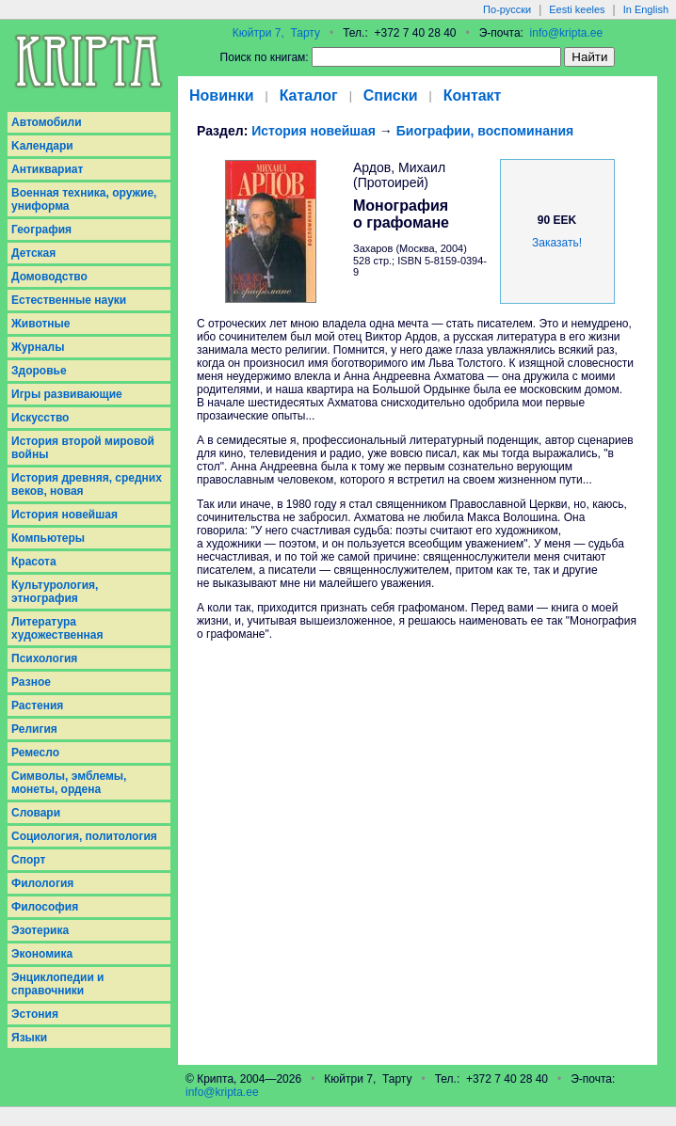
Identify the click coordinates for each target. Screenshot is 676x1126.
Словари (35, 812)
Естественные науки (68, 300)
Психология (44, 658)
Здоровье (39, 370)
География (41, 229)
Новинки (221, 95)
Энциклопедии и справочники (58, 984)
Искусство (40, 417)
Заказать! (557, 242)
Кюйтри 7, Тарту (276, 33)
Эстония (34, 1014)
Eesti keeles (576, 9)
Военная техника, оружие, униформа (83, 199)
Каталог (309, 95)
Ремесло (35, 752)
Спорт (28, 859)
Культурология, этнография (54, 592)
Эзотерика (40, 930)
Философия (44, 906)
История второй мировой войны (82, 448)
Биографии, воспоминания (484, 130)
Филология (42, 883)
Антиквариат (47, 169)
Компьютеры (48, 538)
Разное (31, 682)
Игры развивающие (66, 394)
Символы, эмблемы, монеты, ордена (68, 782)
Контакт (472, 95)
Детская (33, 253)
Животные (41, 323)
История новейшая (64, 514)
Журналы (37, 347)
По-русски (507, 9)
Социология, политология (84, 836)
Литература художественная (57, 628)
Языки (29, 1037)
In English (645, 9)
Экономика (41, 953)
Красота (33, 561)
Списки (390, 95)
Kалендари (42, 145)
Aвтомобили (46, 122)
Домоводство (49, 276)
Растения (37, 705)
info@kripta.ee (567, 33)
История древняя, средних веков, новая (86, 484)
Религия (34, 729)
